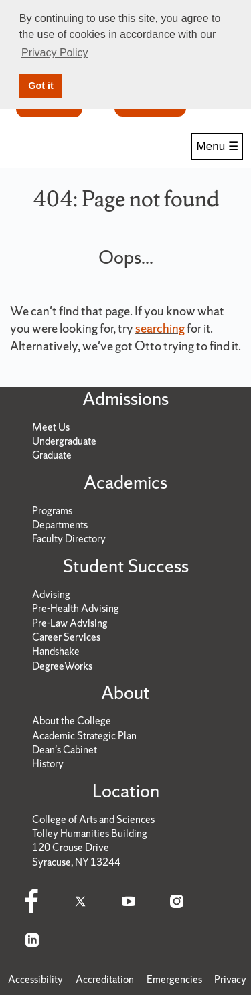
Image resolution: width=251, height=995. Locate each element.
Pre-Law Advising (70, 623)
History (48, 764)
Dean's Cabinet (64, 750)
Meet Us (51, 427)
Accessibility (35, 979)
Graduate (52, 455)
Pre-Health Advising (75, 608)
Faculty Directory (69, 539)
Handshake (56, 651)
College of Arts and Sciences (93, 819)
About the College (71, 721)
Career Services (66, 637)
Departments (60, 525)
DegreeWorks (62, 666)
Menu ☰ (217, 146)
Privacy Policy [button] (54, 52)
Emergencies (174, 979)
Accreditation (105, 979)
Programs (52, 511)
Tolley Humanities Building (89, 833)
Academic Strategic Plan (84, 736)
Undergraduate (64, 441)
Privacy (230, 979)
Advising (51, 594)
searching (160, 328)
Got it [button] (41, 85)
